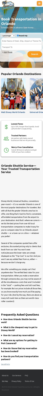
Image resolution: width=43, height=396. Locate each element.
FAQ (26, 375)
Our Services (16, 375)
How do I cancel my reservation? (18, 335)
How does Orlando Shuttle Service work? (18, 320)
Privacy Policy (16, 381)
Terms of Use (29, 381)
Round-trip (23, 36)
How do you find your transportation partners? (20, 357)
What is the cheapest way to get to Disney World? (19, 328)
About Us (5, 375)
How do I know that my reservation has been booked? (19, 349)
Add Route (7, 52)
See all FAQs (5, 364)
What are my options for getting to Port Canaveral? (19, 341)
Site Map (5, 381)
